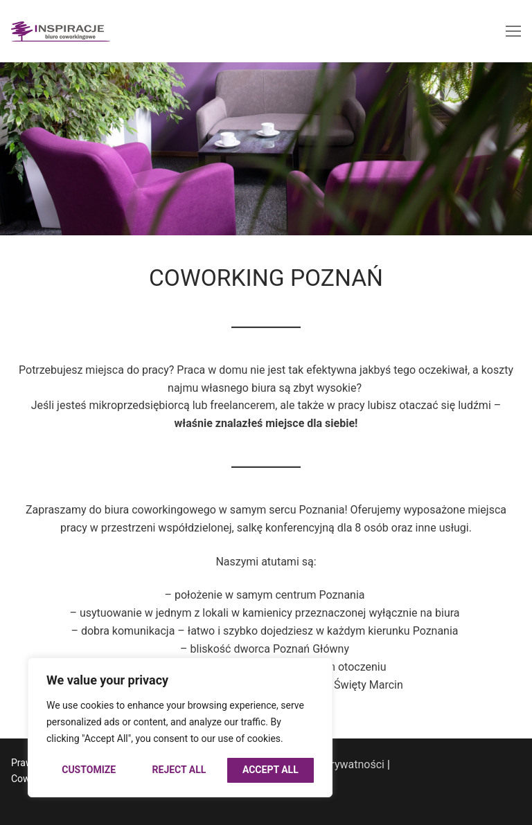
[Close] (311, 675)
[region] (180, 727)
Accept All (270, 769)
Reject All (179, 769)
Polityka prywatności (333, 764)
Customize (89, 769)
